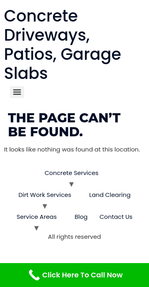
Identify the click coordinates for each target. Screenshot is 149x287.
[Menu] (17, 92)
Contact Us (115, 216)
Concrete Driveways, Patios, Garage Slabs (62, 45)
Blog (81, 216)
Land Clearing (109, 195)
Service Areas (37, 216)
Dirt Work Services (44, 195)
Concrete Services (72, 173)
